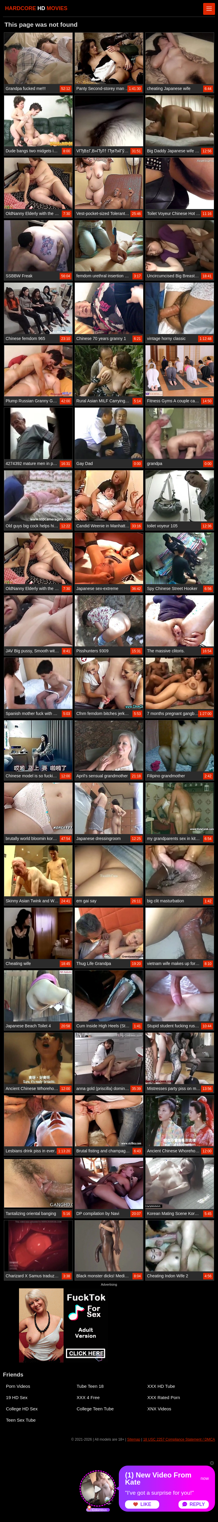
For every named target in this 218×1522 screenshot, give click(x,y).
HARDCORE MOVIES (36, 8)
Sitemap (133, 1439)
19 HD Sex (17, 1397)
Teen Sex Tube (21, 1420)
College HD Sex (22, 1408)
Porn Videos (18, 1386)
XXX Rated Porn (163, 1397)
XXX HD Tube (161, 1386)
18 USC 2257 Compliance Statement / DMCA (179, 1439)
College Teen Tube (95, 1408)
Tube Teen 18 (90, 1386)
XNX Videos (159, 1408)
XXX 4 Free (88, 1397)
